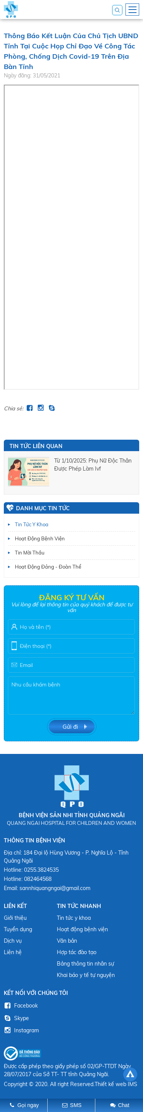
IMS (132, 1084)
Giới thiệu (15, 917)
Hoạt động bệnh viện (40, 538)
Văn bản (67, 940)
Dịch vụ (13, 940)
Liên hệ (13, 952)
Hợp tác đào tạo (76, 952)
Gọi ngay (28, 1105)
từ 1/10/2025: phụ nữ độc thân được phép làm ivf (93, 464)
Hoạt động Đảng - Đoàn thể (48, 567)
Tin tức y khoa (31, 524)
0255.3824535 (41, 869)
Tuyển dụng (18, 929)
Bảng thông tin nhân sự (85, 963)
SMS (76, 1105)
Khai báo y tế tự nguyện (86, 975)
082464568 (37, 879)
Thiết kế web (110, 1084)
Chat (123, 1105)
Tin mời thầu (30, 553)
